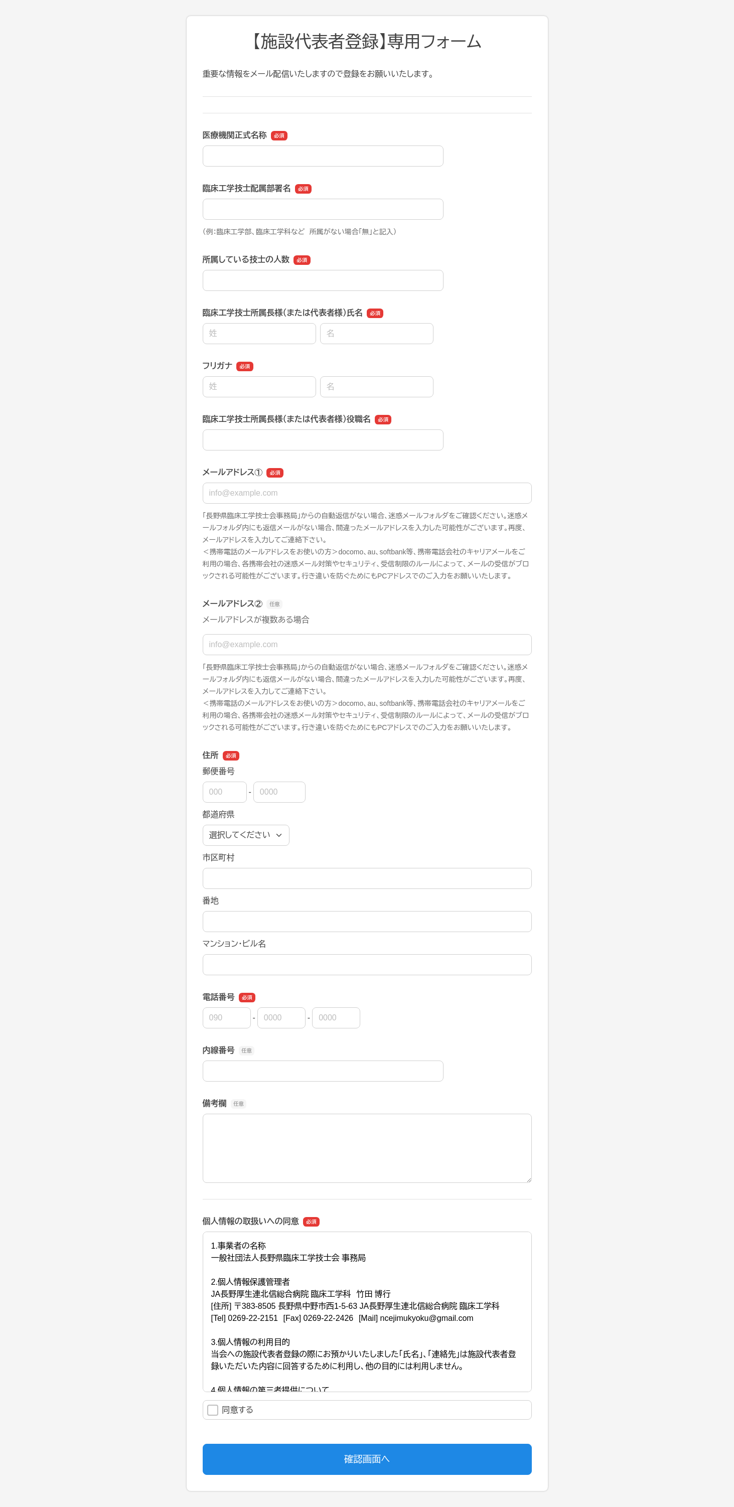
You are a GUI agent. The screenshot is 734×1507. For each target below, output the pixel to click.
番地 (211, 900)
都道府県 (219, 814)
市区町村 (219, 857)
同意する (230, 1410)
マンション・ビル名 (234, 944)
